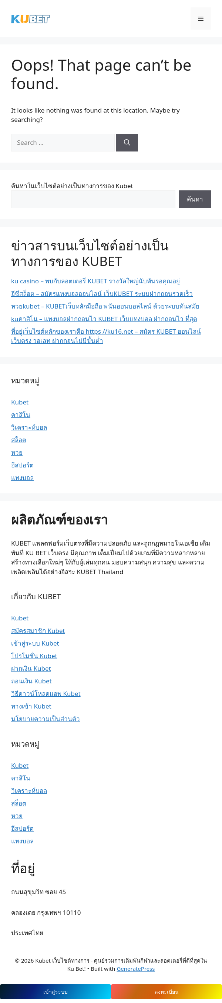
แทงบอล (22, 477)
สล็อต (18, 440)
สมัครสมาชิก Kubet (38, 630)
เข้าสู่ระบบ (55, 991)
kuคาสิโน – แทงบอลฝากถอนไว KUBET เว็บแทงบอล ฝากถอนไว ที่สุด (104, 318)
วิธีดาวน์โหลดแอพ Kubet (46, 693)
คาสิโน (20, 414)
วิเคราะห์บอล (29, 427)
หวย (17, 452)
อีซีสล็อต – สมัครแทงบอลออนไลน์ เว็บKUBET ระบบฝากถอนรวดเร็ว (102, 293)
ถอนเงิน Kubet (31, 681)
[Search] (127, 142)
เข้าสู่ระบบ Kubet (35, 643)
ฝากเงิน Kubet (31, 668)
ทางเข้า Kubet (31, 706)
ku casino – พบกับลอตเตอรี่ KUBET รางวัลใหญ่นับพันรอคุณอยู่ (95, 281)
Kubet (19, 402)
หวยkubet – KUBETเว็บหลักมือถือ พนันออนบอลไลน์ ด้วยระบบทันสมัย (105, 306)
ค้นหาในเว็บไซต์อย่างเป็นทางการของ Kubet (72, 185)
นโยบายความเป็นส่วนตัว (45, 718)
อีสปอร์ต (22, 465)
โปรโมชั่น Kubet (34, 656)
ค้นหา (195, 199)
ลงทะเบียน (167, 991)
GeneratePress (136, 968)
